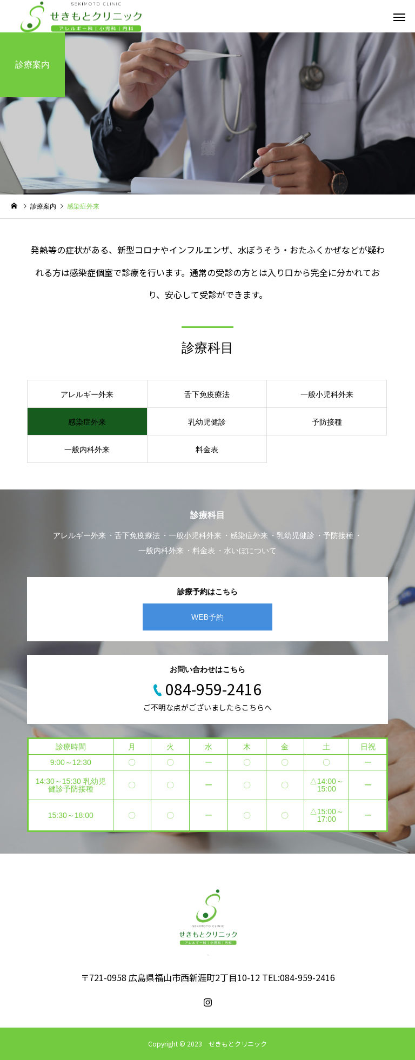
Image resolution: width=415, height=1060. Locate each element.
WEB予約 (207, 617)
